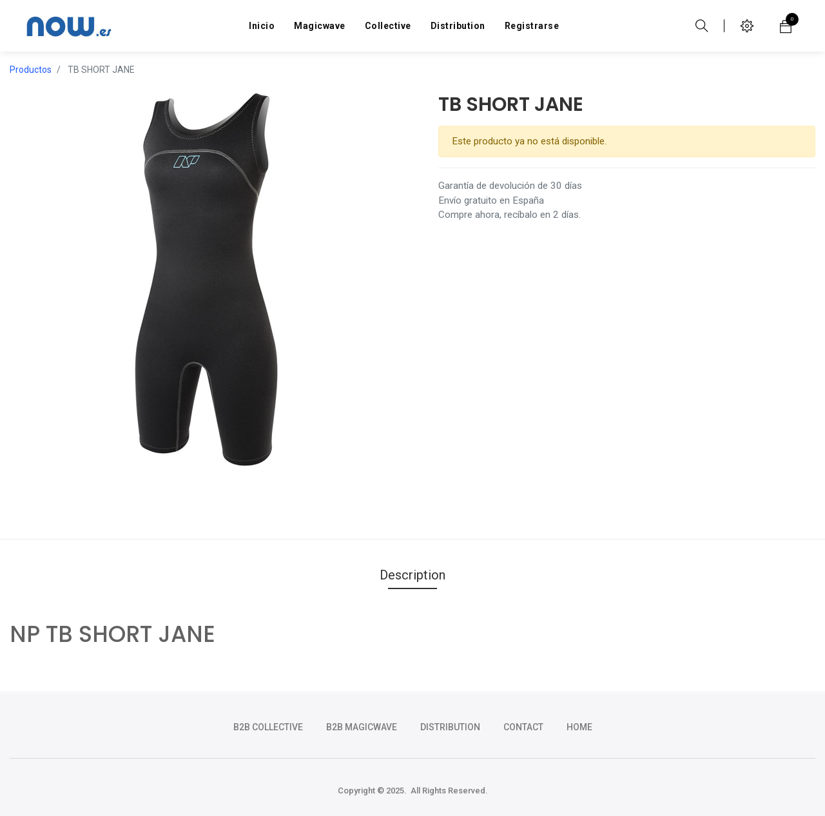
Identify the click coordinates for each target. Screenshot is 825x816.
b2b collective (268, 727)
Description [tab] (412, 575)
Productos (31, 69)
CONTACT (523, 727)
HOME (579, 727)
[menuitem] (261, 26)
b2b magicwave (361, 727)
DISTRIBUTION (450, 727)
